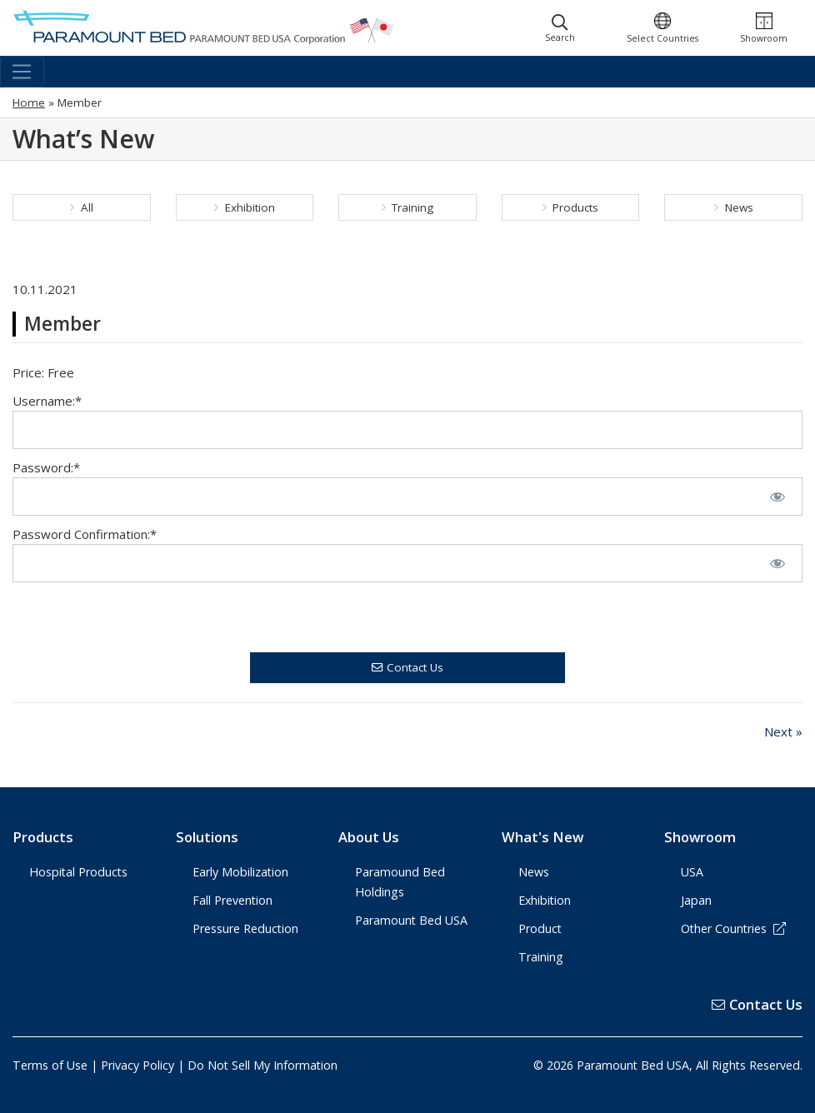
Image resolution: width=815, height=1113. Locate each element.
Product (540, 928)
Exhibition (244, 207)
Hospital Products (78, 872)
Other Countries (733, 928)
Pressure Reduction (245, 928)
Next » (783, 731)
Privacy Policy (137, 1065)
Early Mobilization (240, 872)
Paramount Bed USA (411, 920)
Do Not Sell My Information (263, 1065)
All (81, 207)
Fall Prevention (232, 900)
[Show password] (777, 496)
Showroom (700, 836)
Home (28, 102)
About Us (368, 836)
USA (692, 872)
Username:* (47, 400)
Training (408, 207)
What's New (542, 836)
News (733, 207)
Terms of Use (50, 1065)
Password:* (46, 467)
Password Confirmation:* (84, 534)
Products (570, 207)
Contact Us (407, 667)
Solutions (207, 836)
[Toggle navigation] (22, 71)
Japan (696, 900)
